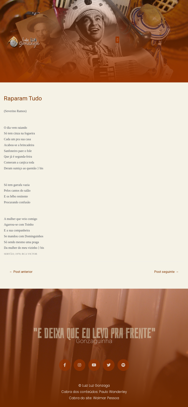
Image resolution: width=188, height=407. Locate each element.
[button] (117, 41)
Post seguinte (166, 272)
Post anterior (21, 272)
